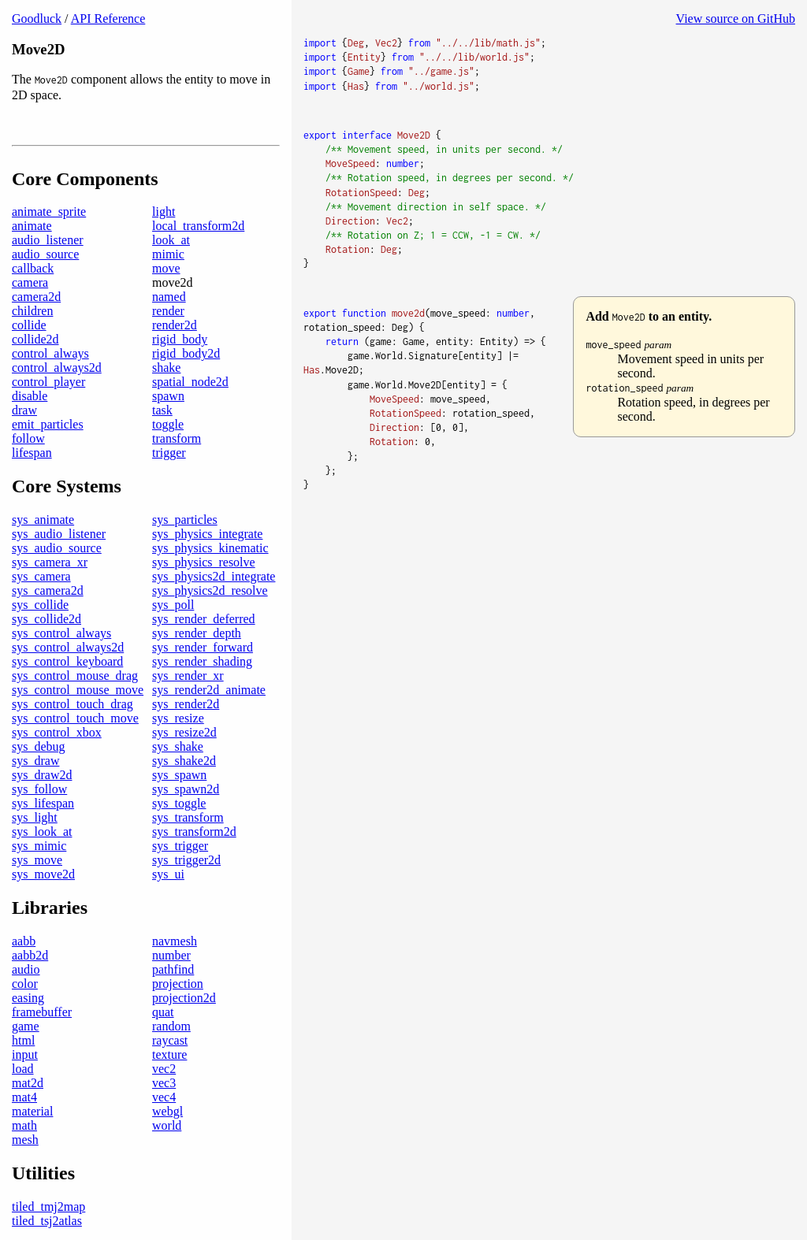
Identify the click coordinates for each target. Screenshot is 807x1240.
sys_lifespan (43, 803)
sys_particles (185, 519)
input (25, 1054)
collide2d (35, 339)
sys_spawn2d (185, 789)
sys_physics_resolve (203, 562)
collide (29, 325)
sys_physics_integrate (207, 533)
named (169, 296)
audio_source (45, 254)
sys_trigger (180, 845)
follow (28, 438)
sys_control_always (61, 633)
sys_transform (188, 817)
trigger (169, 452)
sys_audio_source (57, 548)
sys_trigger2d (186, 860)
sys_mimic (39, 845)
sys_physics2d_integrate (213, 576)
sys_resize (178, 718)
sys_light (35, 817)
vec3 (164, 1083)
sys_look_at (42, 831)
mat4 (24, 1097)
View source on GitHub (735, 18)
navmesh (174, 941)
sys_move (37, 860)
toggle (168, 424)
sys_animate (43, 519)
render (168, 310)
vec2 (164, 1068)
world (166, 1125)
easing (28, 997)
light (163, 211)
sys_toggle (179, 803)
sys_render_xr (188, 675)
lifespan (32, 452)
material (32, 1111)
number (171, 955)
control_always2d (57, 367)
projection (177, 983)
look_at (171, 240)
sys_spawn (179, 774)
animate (32, 225)
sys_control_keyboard (67, 661)
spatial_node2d (190, 381)
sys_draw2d (42, 774)
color (25, 983)
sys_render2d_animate (209, 689)
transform (176, 438)
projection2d (184, 997)
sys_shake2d (184, 760)
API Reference (108, 18)
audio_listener (48, 240)
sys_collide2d (46, 619)
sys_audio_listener (59, 533)
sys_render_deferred (203, 619)
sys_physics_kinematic (210, 548)
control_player (48, 381)
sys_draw (35, 760)
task (162, 410)
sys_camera (41, 576)
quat (163, 1012)
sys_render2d (185, 704)
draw (24, 410)
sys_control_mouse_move (77, 689)
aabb (23, 941)
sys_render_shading (202, 661)
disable (29, 396)
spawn (168, 396)
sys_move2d (43, 874)
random (171, 1026)
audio (26, 969)
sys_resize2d (184, 732)
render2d (174, 325)
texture (169, 1054)
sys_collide (40, 604)
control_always (50, 353)
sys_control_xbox (57, 732)
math (24, 1125)
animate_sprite (49, 211)
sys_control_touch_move (75, 718)
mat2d (27, 1083)
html (23, 1040)
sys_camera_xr (49, 562)
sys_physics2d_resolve (210, 590)
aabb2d (30, 955)
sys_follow (39, 789)
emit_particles (48, 424)
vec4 (164, 1097)
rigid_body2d (186, 353)
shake (166, 367)
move (166, 268)
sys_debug (38, 746)
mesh (25, 1139)
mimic (168, 254)
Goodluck (36, 18)
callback (33, 268)
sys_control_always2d (68, 647)
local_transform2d (198, 225)
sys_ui (168, 874)
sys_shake (177, 746)
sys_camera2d (48, 590)
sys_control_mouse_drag (75, 675)
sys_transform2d (194, 831)
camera (30, 282)
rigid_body (179, 339)
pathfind (173, 969)
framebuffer (42, 1012)
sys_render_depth (196, 633)
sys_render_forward (202, 647)
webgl (167, 1111)
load (23, 1068)
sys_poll (173, 604)
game (25, 1026)
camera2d (36, 296)
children (32, 310)
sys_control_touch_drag (72, 704)
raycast (170, 1040)
